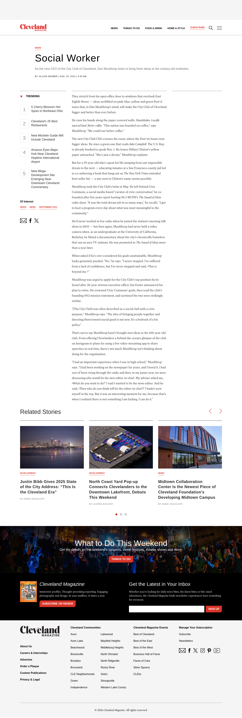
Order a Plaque (29, 666)
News (114, 28)
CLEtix (137, 674)
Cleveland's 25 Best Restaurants (44, 123)
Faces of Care (141, 661)
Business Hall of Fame (146, 654)
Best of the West (143, 648)
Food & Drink (153, 28)
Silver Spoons (141, 668)
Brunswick (77, 668)
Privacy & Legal (30, 680)
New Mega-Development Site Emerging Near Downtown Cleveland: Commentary (45, 179)
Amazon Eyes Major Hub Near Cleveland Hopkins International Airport (45, 156)
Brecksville (77, 654)
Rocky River (108, 668)
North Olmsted (109, 654)
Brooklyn (76, 661)
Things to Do (131, 28)
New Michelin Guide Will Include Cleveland (47, 137)
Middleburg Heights (112, 648)
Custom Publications (33, 673)
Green (74, 681)
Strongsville (107, 681)
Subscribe (197, 27)
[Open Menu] (219, 28)
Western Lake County (113, 687)
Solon (104, 674)
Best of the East (142, 641)
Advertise (26, 660)
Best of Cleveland (143, 634)
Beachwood (77, 648)
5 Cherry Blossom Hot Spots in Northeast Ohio (47, 109)
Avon (74, 634)
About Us (26, 646)
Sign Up (213, 609)
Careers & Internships (34, 653)
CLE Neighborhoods (82, 674)
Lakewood (107, 634)
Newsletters (186, 641)
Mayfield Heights (110, 641)
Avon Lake (77, 641)
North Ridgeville (110, 661)
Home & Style (176, 28)
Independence (79, 687)
